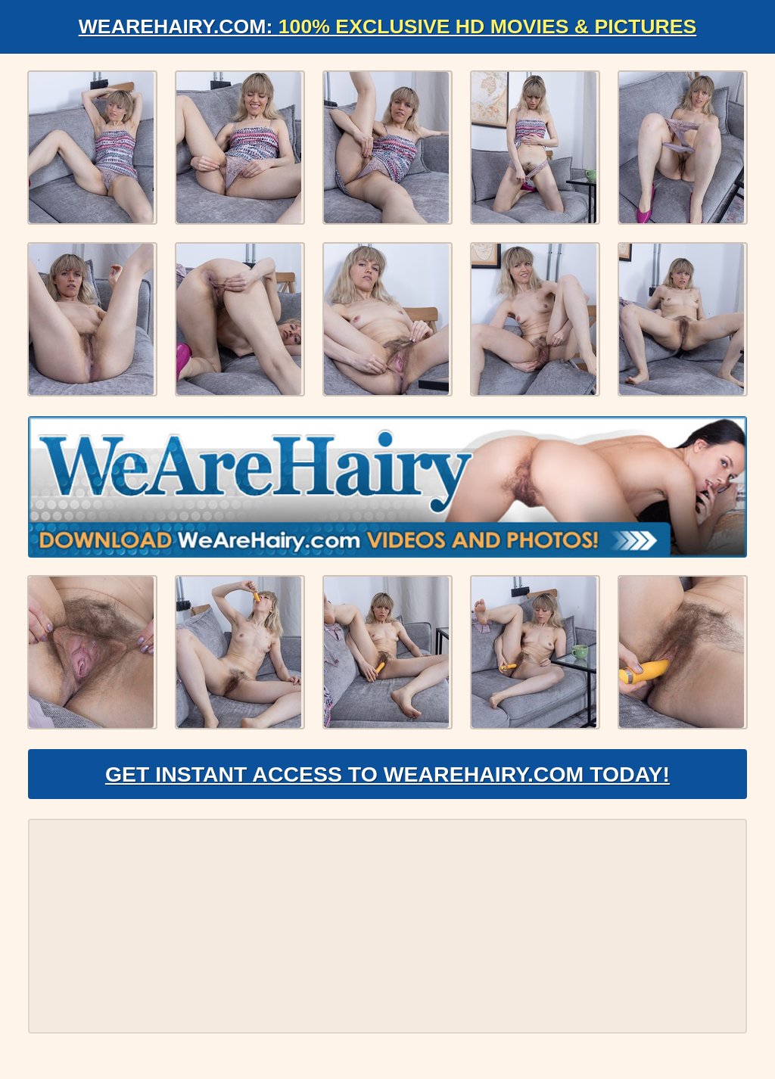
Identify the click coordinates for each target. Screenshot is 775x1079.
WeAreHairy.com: (387, 27)
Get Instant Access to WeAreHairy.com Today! (387, 784)
